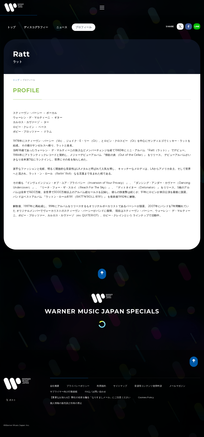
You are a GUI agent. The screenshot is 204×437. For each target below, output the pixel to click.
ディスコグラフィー (36, 27)
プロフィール (83, 27)
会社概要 (54, 385)
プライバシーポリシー (78, 385)
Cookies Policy (146, 397)
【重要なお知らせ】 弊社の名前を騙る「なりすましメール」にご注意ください (90, 397)
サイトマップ (120, 385)
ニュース (61, 27)
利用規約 (101, 385)
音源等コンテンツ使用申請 (148, 385)
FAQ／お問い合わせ (95, 391)
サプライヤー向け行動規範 (64, 391)
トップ (11, 27)
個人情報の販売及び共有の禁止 (66, 403)
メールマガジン (177, 385)
